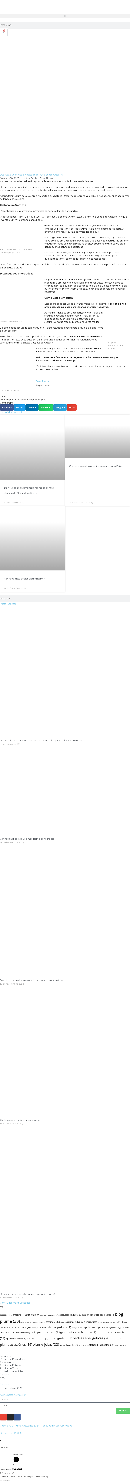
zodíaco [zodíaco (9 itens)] (108, 1344)
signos (42, 399)
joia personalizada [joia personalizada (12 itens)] (46, 1332)
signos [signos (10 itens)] (95, 1344)
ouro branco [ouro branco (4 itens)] (41, 1339)
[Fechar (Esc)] (1, 1480)
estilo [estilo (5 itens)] (116, 1328)
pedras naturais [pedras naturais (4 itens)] (117, 1339)
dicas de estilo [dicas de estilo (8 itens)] (21, 1327)
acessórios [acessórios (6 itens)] (6, 1315)
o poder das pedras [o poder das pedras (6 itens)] (16, 1338)
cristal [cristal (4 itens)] (104, 1322)
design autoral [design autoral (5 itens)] (114, 1322)
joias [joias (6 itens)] (64, 1332)
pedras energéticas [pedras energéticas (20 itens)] (91, 1338)
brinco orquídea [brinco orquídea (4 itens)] (38, 1322)
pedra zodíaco (17, 399)
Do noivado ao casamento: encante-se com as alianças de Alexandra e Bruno (41, 740)
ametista (4, 399)
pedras (28, 399)
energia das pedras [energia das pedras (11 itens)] (56, 1327)
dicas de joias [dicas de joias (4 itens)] (35, 1328)
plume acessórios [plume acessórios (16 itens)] (16, 1344)
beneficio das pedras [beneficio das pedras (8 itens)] (102, 1314)
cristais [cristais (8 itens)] (72, 1321)
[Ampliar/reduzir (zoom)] (9, 1480)
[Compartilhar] (4, 1480)
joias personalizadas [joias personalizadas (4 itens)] (104, 1333)
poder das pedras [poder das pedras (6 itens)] (69, 1345)
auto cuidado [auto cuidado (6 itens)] (81, 1315)
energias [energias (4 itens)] (75, 1328)
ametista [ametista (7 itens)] (18, 1314)
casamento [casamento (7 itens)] (53, 1322)
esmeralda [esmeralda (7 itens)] (106, 1327)
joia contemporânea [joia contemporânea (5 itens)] (22, 1333)
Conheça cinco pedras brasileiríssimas (24, 578)
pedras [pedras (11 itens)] (65, 1338)
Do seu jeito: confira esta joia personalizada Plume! (27, 1294)
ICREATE (19, 1433)
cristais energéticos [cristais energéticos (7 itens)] (89, 1322)
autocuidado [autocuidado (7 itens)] (66, 1314)
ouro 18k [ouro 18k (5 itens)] (31, 1339)
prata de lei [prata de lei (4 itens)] (83, 1345)
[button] (65, 16)
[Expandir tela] (6, 1480)
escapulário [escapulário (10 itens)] (89, 1327)
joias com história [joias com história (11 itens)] (82, 1332)
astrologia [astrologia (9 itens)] (32, 1314)
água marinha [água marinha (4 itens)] (120, 1345)
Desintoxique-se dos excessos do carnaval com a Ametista (31, 980)
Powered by (11, 1469)
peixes (35, 399)
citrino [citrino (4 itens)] (63, 1322)
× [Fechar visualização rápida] (0, 1440)
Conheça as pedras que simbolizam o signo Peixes (96, 466)
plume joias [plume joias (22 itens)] (46, 1344)
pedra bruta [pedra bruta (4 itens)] (53, 1339)
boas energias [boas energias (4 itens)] (26, 1322)
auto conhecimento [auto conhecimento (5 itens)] (49, 1315)
